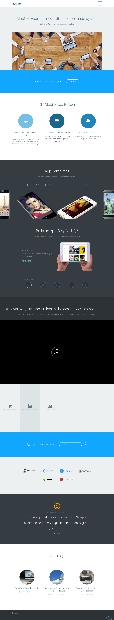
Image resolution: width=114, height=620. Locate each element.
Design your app (28, 250)
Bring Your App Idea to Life (27, 588)
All (23, 185)
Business (52, 185)
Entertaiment (76, 185)
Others (89, 185)
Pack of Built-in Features (57, 133)
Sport (63, 185)
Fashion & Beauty (36, 185)
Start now (73, 81)
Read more (27, 261)
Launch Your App (88, 133)
